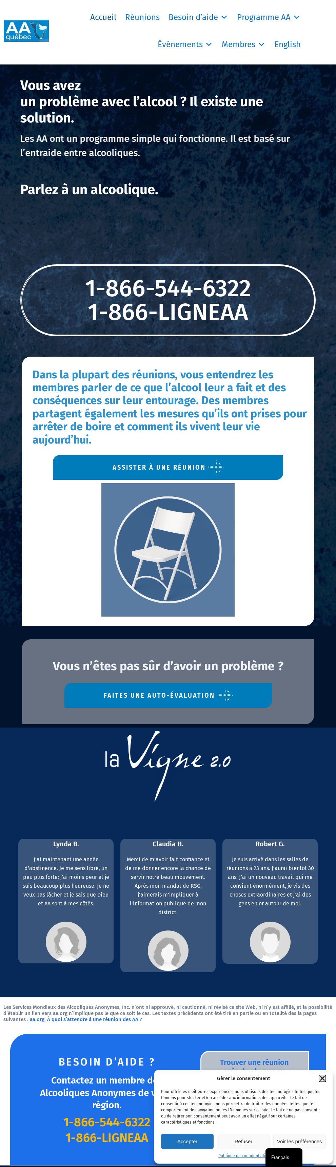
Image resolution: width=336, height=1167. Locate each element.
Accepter (187, 1141)
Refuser (244, 1141)
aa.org (37, 1019)
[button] (322, 1078)
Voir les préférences (299, 1141)
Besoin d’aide (198, 17)
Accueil (103, 17)
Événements (185, 44)
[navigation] (283, 1157)
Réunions (142, 17)
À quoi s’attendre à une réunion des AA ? (94, 1019)
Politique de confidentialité (243, 1155)
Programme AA (269, 17)
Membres (243, 44)
